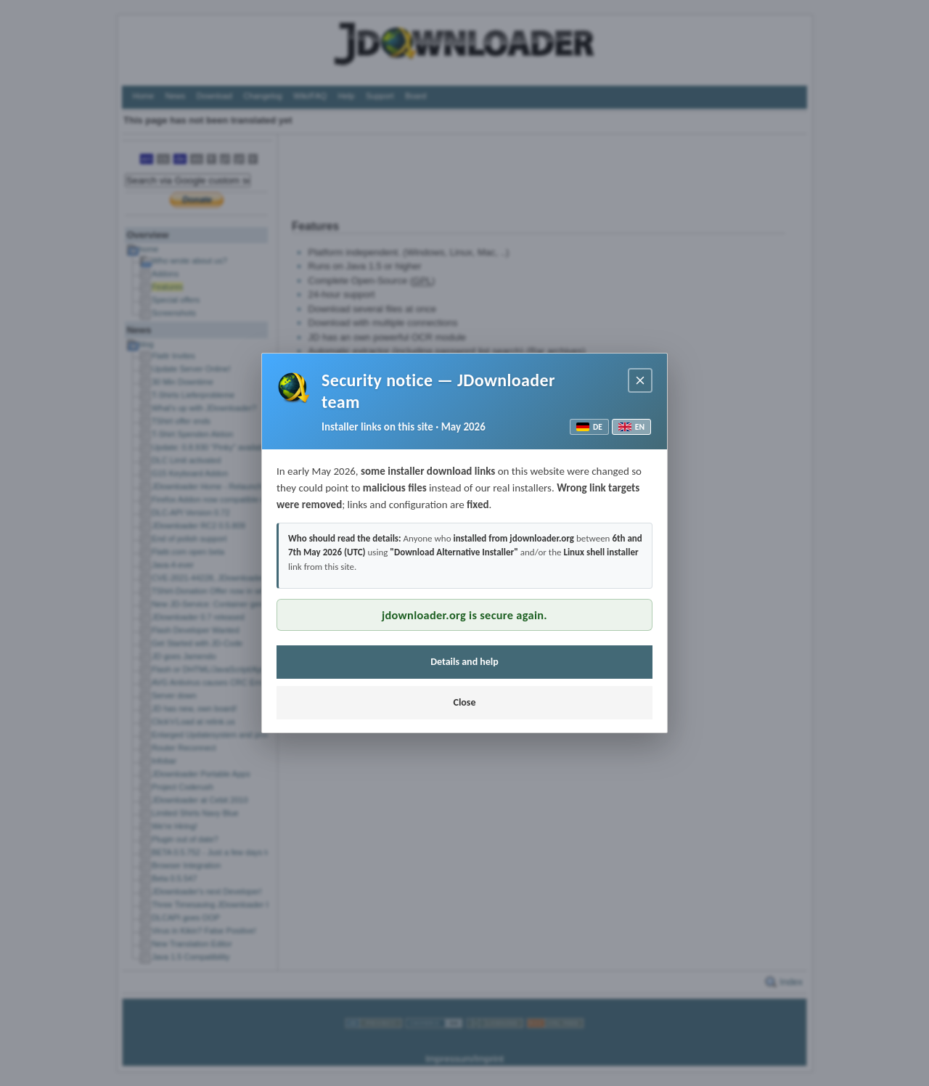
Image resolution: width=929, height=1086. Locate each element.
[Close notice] (640, 380)
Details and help (464, 662)
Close (464, 702)
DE (589, 427)
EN (631, 427)
